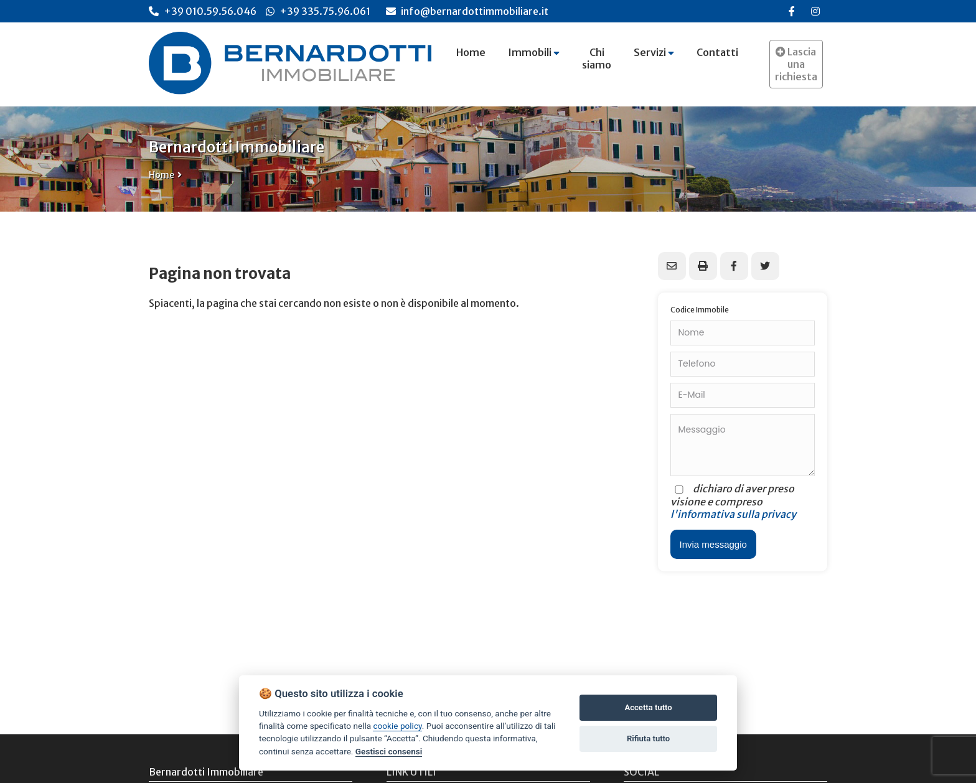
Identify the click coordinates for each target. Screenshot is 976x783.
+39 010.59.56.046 (210, 11)
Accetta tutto (648, 707)
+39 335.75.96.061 (324, 11)
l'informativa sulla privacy (733, 514)
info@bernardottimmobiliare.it (467, 11)
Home (161, 175)
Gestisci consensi (388, 751)
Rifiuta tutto (648, 738)
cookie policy (397, 726)
